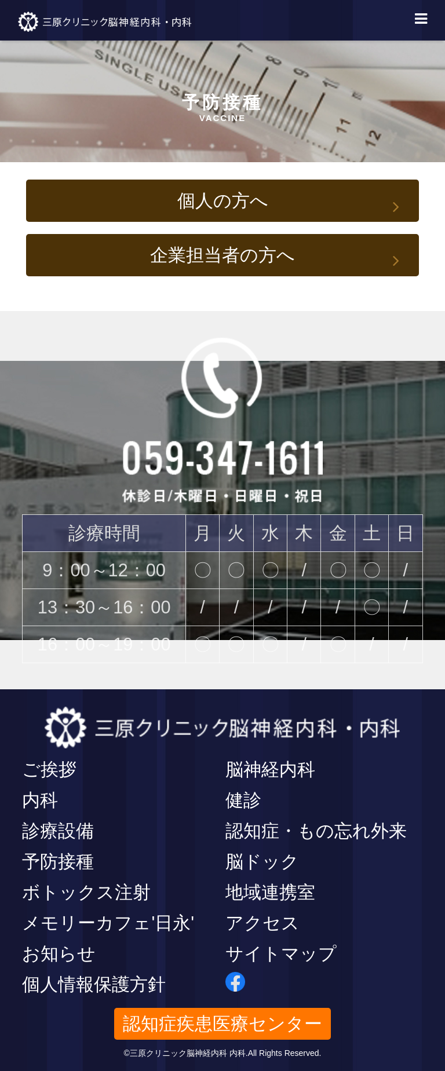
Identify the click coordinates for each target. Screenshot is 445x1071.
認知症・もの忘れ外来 (316, 831)
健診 (243, 800)
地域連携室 (270, 892)
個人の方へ (222, 201)
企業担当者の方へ (222, 255)
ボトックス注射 (86, 892)
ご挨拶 (49, 769)
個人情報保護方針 (94, 984)
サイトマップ (281, 954)
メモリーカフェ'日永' (108, 923)
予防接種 (58, 861)
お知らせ (59, 954)
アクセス (262, 923)
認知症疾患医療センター (222, 1024)
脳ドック (262, 861)
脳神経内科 (270, 769)
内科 (40, 800)
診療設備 (58, 831)
